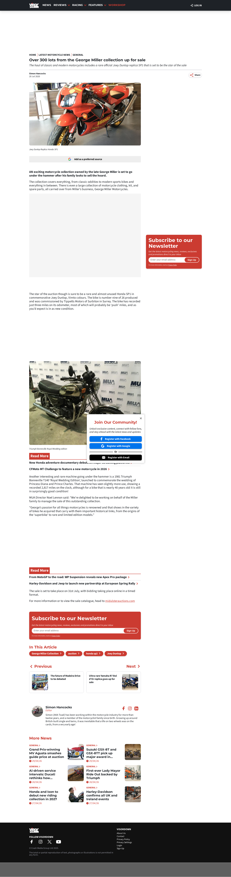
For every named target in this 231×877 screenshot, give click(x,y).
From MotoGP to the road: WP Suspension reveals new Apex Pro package (79, 577)
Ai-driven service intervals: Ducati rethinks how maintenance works (45, 774)
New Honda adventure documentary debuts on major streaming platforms (80, 463)
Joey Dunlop (114, 653)
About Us (121, 833)
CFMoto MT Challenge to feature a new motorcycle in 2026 (69, 469)
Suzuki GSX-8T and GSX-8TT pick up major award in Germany (101, 753)
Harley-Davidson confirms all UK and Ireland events (101, 795)
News (47, 5)
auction (72, 653)
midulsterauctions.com (120, 601)
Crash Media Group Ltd (42, 848)
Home (32, 54)
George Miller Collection (45, 653)
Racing (79, 5)
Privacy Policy (55, 636)
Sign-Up (120, 848)
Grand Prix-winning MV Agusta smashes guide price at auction (46, 753)
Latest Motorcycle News (54, 54)
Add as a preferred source (85, 159)
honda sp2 (92, 653)
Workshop (116, 5)
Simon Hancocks (37, 73)
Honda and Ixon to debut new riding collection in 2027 (43, 795)
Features (97, 5)
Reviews (62, 5)
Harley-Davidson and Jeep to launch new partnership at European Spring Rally (83, 583)
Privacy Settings (124, 842)
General (78, 54)
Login (119, 845)
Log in (196, 5)
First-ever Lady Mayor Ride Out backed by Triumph (103, 774)
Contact (120, 836)
